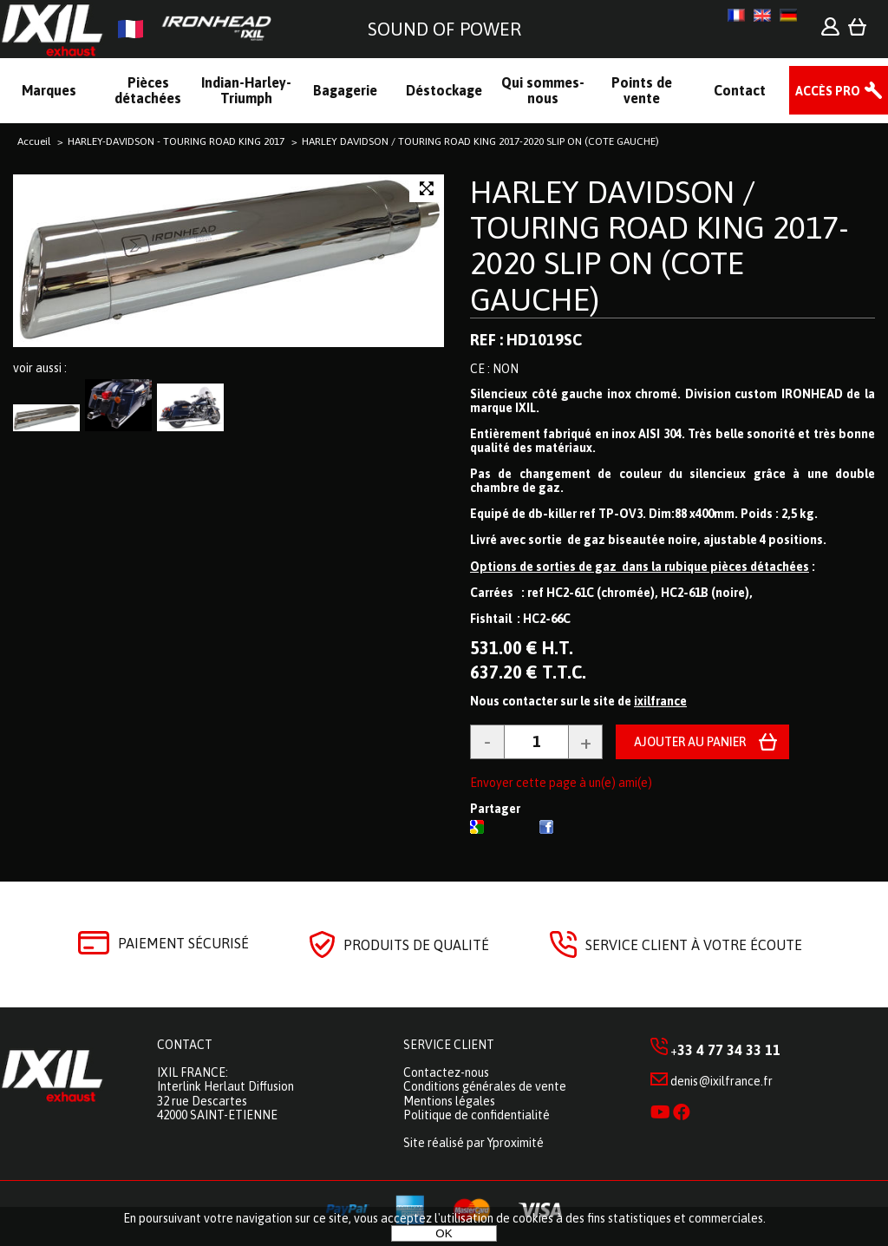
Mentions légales (449, 1101)
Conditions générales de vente (484, 1086)
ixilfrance (660, 701)
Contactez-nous (446, 1072)
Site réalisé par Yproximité (473, 1143)
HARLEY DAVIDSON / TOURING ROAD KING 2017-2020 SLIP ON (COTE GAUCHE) (659, 246)
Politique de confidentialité (476, 1115)
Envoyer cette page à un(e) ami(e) (561, 783)
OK (443, 1233)
